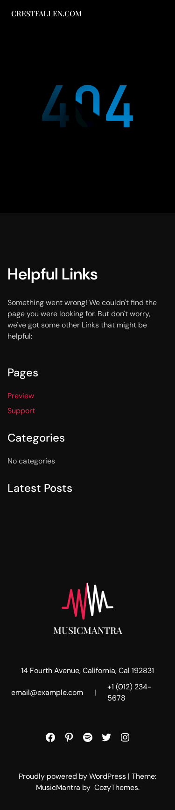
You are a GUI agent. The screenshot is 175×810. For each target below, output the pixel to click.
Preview (20, 396)
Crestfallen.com (46, 13)
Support (21, 410)
